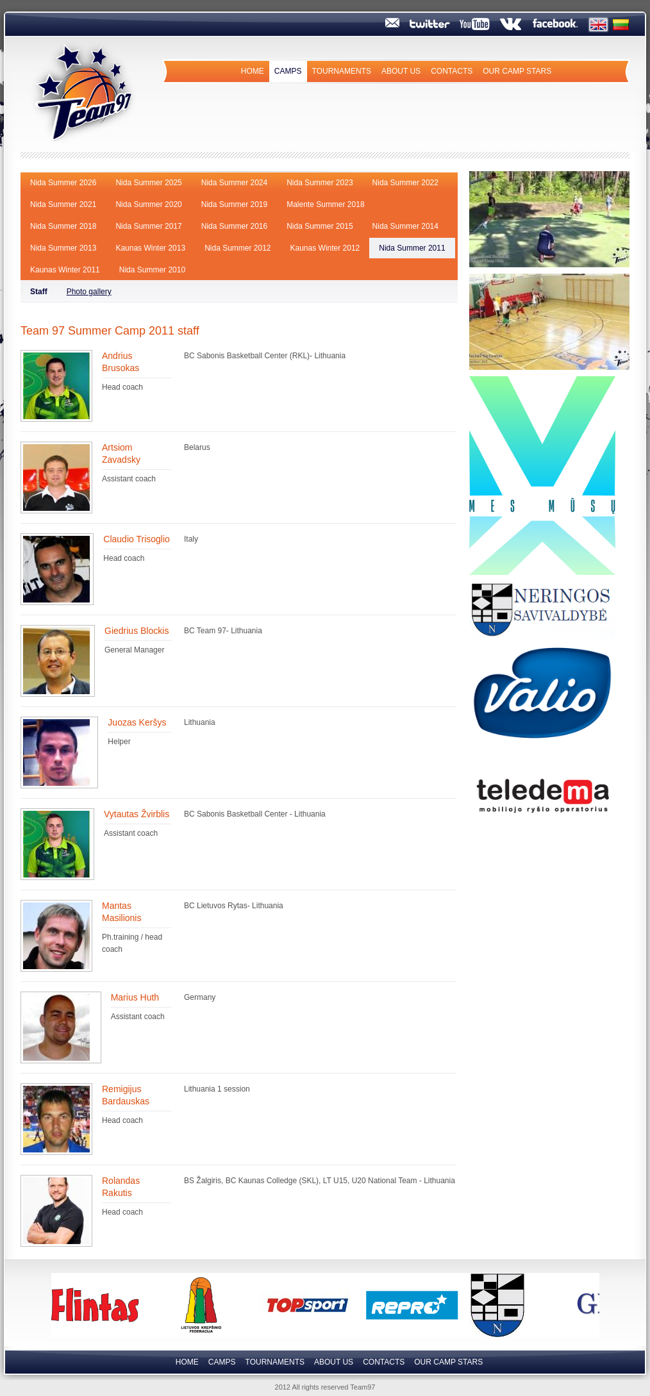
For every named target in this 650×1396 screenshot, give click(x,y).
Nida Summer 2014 (405, 226)
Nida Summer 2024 (234, 182)
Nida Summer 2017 (148, 226)
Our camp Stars (517, 71)
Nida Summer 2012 (237, 248)
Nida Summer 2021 (63, 204)
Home (252, 71)
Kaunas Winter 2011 (65, 269)
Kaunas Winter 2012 (325, 248)
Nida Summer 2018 (63, 226)
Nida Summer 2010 (152, 269)
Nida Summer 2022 (405, 182)
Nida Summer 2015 (320, 226)
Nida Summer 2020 (148, 204)
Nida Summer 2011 (412, 248)
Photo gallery (89, 291)
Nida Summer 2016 (234, 226)
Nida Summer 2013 (63, 248)
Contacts (451, 71)
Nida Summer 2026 (63, 182)
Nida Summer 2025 (148, 182)
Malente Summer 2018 (325, 204)
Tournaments (341, 71)
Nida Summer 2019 (234, 204)
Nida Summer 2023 (320, 182)
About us (401, 71)
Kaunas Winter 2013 (150, 248)
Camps (288, 71)
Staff (38, 291)
